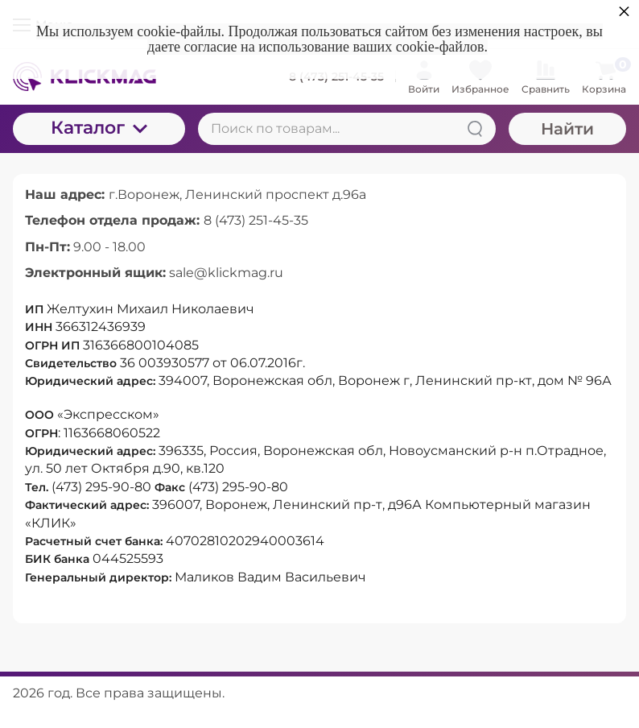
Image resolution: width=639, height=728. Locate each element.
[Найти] (475, 129)
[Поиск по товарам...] (347, 129)
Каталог (99, 128)
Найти (567, 129)
